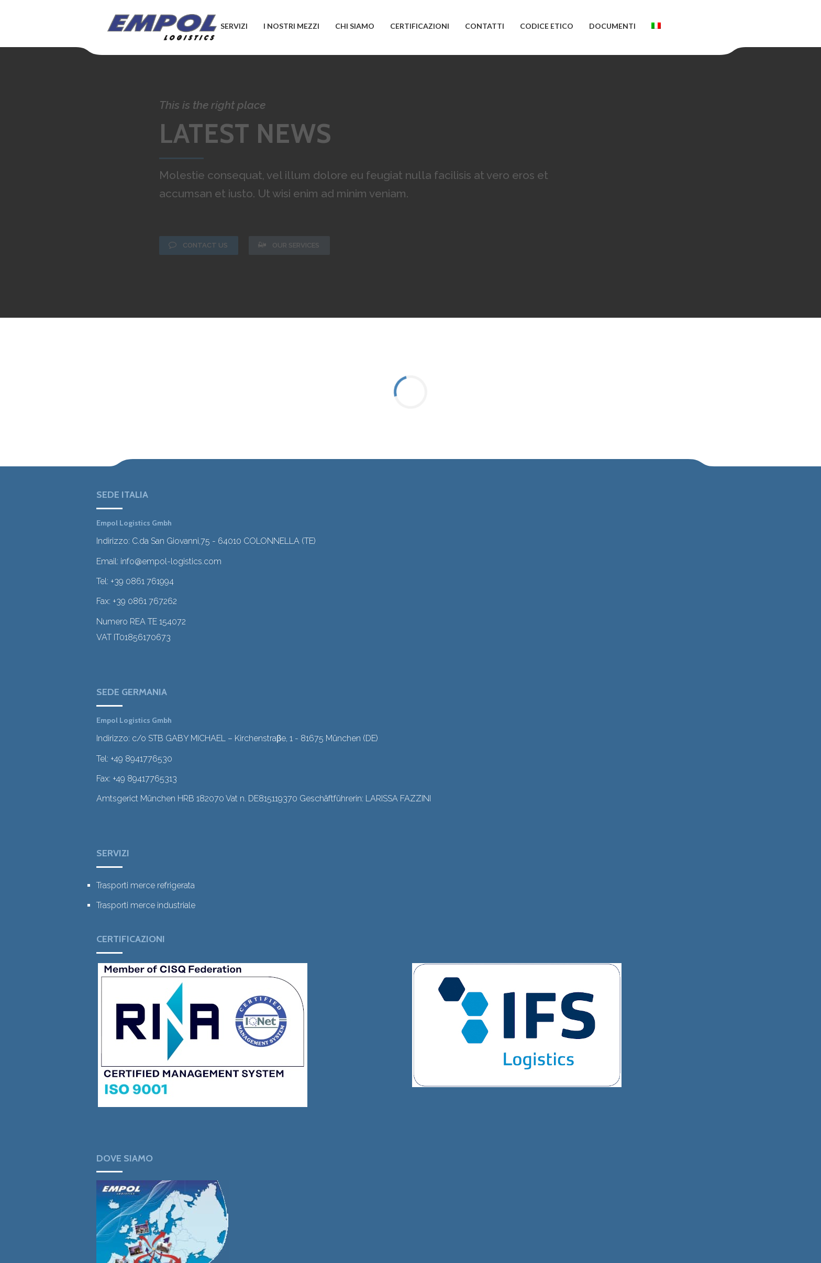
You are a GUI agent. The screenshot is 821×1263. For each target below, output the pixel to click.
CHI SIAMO (354, 25)
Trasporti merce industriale (145, 905)
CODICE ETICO (546, 25)
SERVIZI (234, 25)
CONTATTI (484, 25)
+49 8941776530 (141, 759)
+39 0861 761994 (142, 581)
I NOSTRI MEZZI (291, 25)
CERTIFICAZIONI (419, 25)
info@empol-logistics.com (170, 561)
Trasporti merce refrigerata (145, 885)
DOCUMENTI (612, 25)
